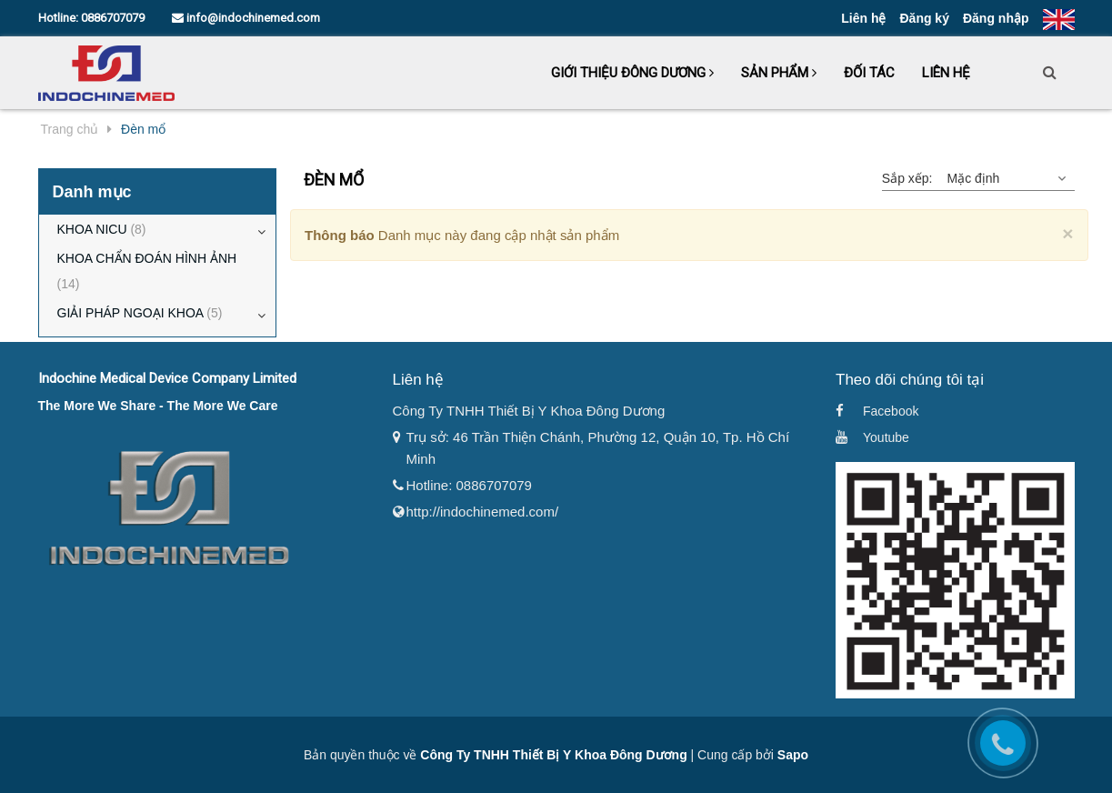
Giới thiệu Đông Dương (632, 73)
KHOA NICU (101, 229)
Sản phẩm (778, 73)
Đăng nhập (996, 18)
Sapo (792, 755)
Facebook (890, 411)
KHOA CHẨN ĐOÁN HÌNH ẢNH (147, 273)
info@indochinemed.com (246, 18)
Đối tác (869, 73)
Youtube (886, 437)
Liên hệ (863, 18)
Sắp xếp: (907, 178)
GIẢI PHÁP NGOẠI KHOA (140, 313)
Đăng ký (923, 18)
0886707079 (113, 18)
